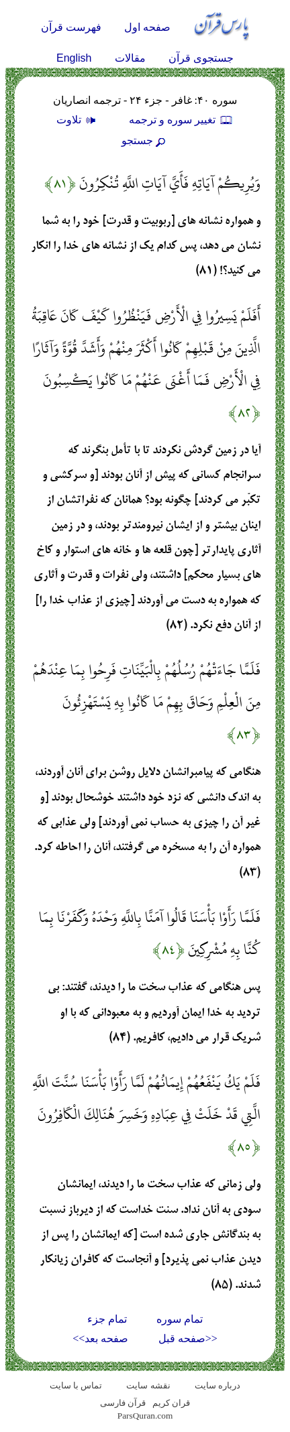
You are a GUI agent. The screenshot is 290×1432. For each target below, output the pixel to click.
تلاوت (77, 119)
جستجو (145, 140)
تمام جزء (107, 1319)
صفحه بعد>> (100, 1338)
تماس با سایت (76, 1385)
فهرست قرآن (71, 27)
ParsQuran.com (145, 1416)
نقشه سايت (148, 1385)
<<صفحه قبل (188, 1338)
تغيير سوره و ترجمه (181, 119)
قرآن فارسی (123, 1403)
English (73, 58)
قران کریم (171, 1403)
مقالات (130, 58)
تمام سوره (179, 1319)
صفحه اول (147, 27)
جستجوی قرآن (201, 58)
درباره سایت (217, 1385)
